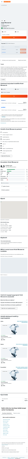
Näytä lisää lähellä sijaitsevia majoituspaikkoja (22, 322)
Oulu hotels (5, 434)
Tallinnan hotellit (5, 431)
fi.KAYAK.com (4, 457)
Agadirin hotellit (5, 433)
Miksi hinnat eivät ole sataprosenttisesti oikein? (14, 452)
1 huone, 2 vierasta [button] (5, 34)
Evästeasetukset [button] (3, 122)
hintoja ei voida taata (5, 444)
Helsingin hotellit (6, 424)
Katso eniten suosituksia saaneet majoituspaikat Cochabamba (21, 368)
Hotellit (9, 457)
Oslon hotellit (5, 430)
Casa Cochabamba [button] (4, 336)
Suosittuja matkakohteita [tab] (7, 413)
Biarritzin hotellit (5, 421)
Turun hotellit (5, 422)
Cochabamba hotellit (11, 458)
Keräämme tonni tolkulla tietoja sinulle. (14, 450)
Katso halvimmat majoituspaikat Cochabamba (21, 345)
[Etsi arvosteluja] (14, 183)
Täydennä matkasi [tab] (16, 413)
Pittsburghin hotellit (6, 425)
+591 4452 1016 (4, 26)
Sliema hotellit (5, 428)
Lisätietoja (3, 116)
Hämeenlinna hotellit (6, 419)
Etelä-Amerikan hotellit (14, 457)
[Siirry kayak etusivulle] (7, 1)
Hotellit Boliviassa (21, 457)
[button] (2, 1)
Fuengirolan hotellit (6, 427)
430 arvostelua (11, 28)
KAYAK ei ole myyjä (14, 448)
